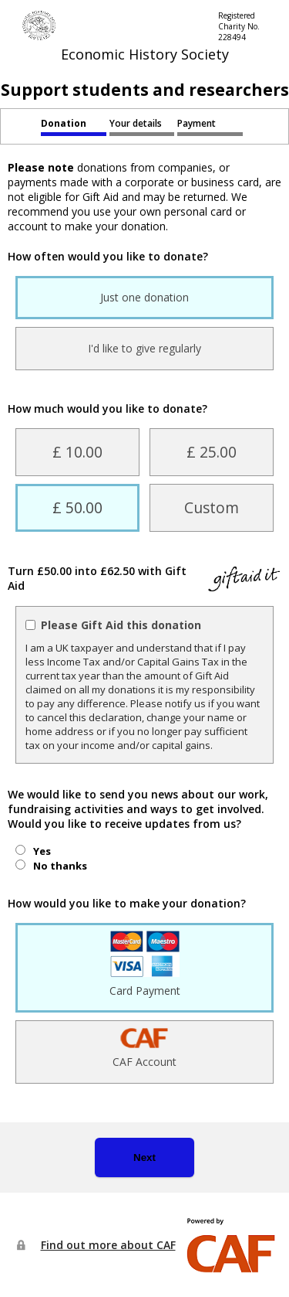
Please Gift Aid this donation (121, 625)
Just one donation (144, 297)
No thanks (60, 866)
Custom (211, 507)
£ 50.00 (77, 507)
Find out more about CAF (108, 1244)
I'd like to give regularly (144, 348)
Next (144, 1157)
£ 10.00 (77, 451)
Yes (42, 851)
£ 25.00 (212, 451)
